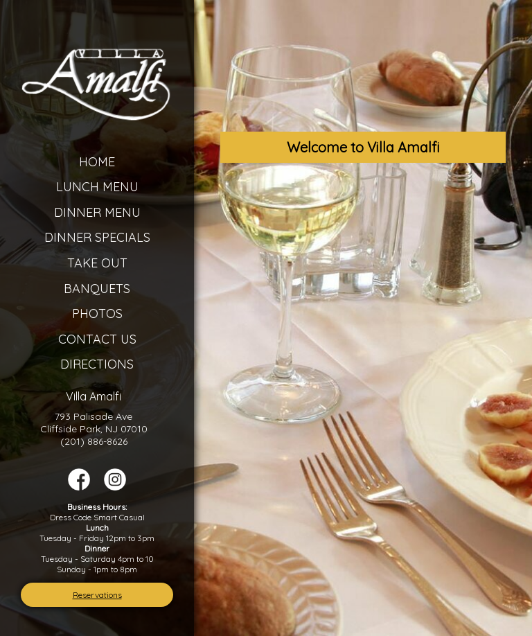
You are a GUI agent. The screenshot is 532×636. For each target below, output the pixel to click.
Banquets (97, 289)
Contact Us (97, 339)
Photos (97, 313)
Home (97, 162)
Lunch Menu (97, 187)
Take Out (97, 263)
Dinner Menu (97, 212)
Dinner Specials (97, 237)
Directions (97, 364)
